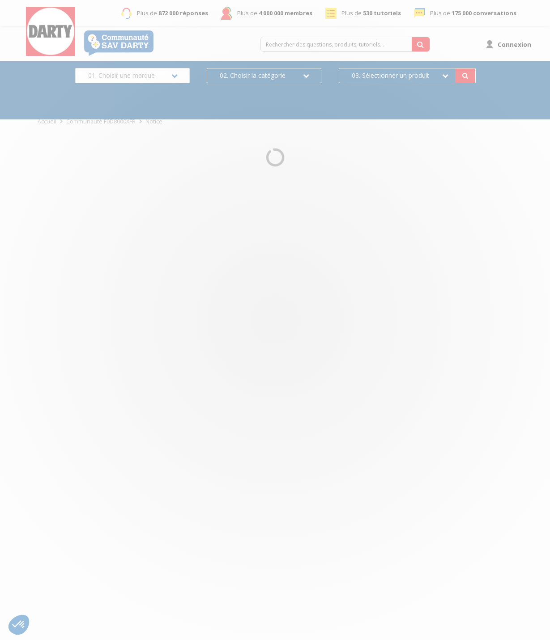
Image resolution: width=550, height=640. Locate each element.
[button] (19, 625)
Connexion (514, 44)
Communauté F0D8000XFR (101, 121)
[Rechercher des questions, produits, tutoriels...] (421, 44)
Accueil (47, 121)
